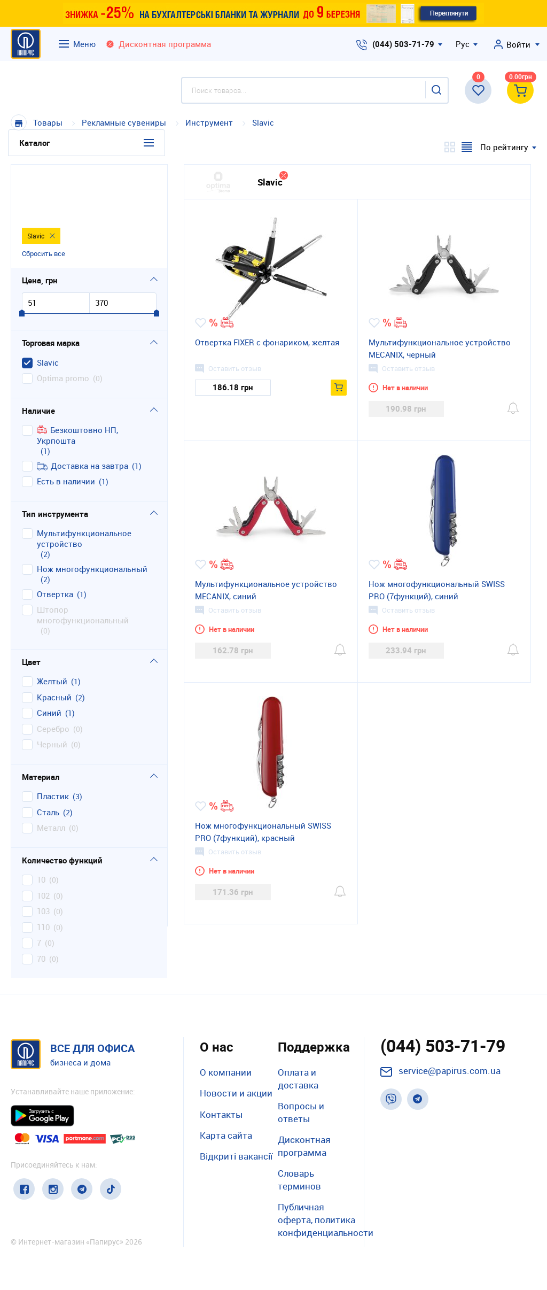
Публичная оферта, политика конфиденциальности (325, 1220)
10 (41, 828)
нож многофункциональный (92, 517)
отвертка (55, 542)
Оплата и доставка (298, 1078)
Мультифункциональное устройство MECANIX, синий (266, 589)
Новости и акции (236, 1093)
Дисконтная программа (304, 1145)
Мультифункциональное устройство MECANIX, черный (440, 348)
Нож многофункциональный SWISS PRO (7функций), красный (263, 831)
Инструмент (210, 122)
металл (51, 776)
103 (43, 859)
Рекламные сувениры (124, 122)
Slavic (263, 122)
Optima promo (63, 326)
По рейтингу (504, 147)
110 (43, 875)
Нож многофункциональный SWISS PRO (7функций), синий (437, 589)
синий (49, 661)
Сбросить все (43, 200)
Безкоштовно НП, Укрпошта (77, 383)
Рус (463, 43)
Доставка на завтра (82, 413)
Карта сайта (226, 1135)
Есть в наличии (66, 429)
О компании (226, 1072)
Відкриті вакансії (236, 1156)
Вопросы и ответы (301, 1112)
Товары (47, 122)
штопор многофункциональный (83, 563)
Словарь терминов (299, 1179)
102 (43, 843)
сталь (48, 760)
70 (41, 906)
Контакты (221, 1114)
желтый (52, 629)
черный (52, 693)
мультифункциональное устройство (84, 486)
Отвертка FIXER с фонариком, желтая (267, 342)
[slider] (22, 262)
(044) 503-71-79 (403, 43)
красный (54, 645)
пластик (53, 744)
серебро (53, 676)
